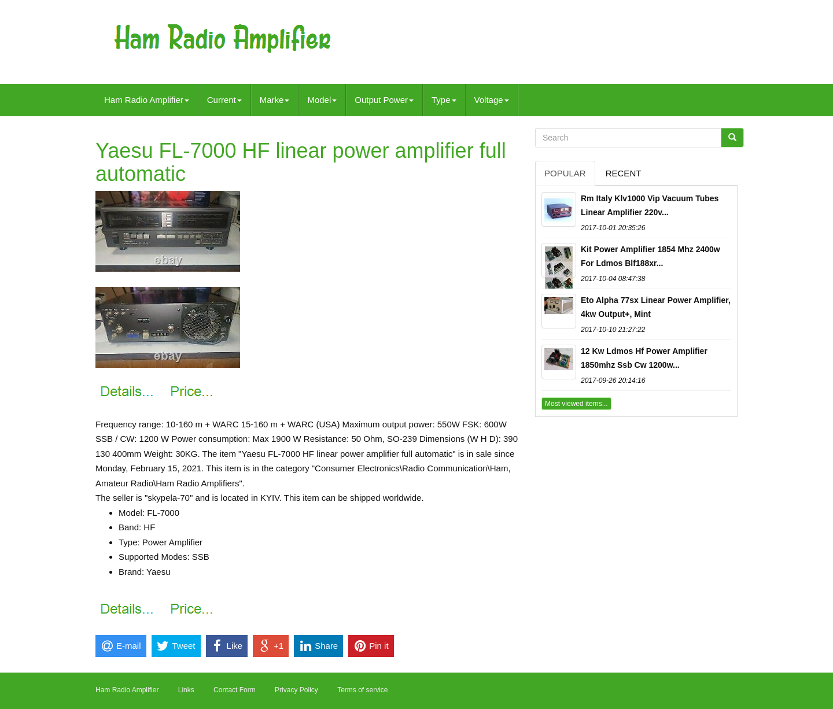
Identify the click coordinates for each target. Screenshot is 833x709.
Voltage (491, 100)
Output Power (384, 100)
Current (224, 100)
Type (444, 100)
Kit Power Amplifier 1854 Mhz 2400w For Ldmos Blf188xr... (650, 256)
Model (322, 100)
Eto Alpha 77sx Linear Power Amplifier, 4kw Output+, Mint (656, 307)
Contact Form (234, 690)
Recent (624, 173)
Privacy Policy (296, 690)
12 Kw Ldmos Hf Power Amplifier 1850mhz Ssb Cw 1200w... (644, 358)
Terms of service (362, 690)
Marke (275, 100)
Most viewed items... (576, 404)
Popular (565, 173)
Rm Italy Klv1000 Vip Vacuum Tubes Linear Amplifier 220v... (649, 205)
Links (186, 690)
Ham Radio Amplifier (146, 100)
